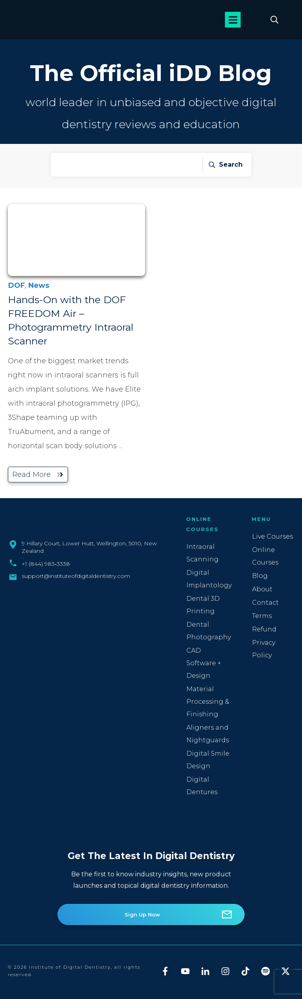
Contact (265, 602)
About (262, 589)
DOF (16, 285)
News (38, 285)
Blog (260, 576)
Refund (264, 629)
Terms (262, 616)
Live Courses (272, 536)
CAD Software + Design (203, 663)
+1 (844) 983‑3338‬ (46, 563)
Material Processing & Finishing (207, 701)
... (120, 446)
